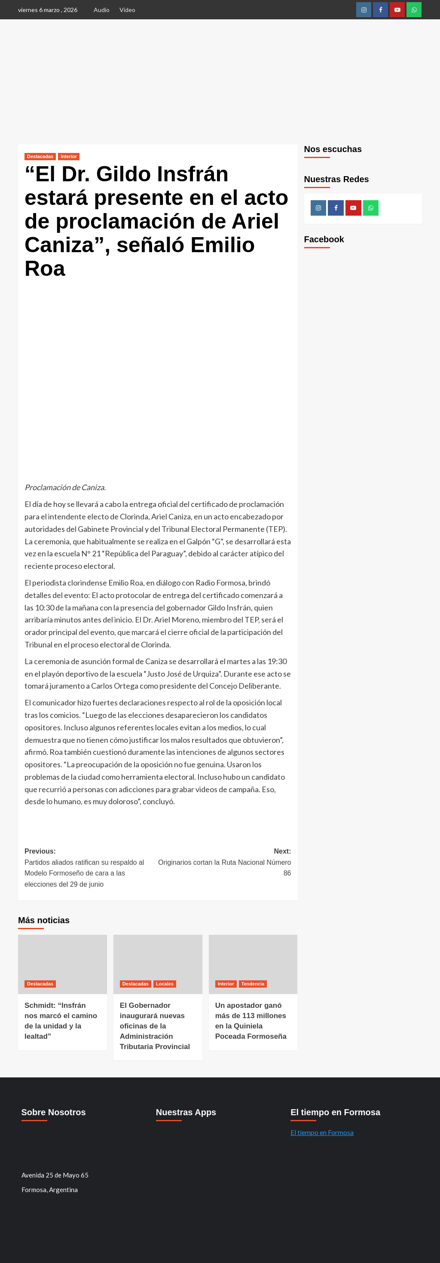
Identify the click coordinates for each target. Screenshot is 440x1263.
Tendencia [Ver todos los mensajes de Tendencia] (253, 983)
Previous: (91, 869)
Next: (224, 863)
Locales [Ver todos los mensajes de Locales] (165, 983)
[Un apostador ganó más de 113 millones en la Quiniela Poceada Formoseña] (253, 964)
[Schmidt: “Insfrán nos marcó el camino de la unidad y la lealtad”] (62, 964)
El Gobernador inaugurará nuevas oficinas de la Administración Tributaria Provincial (155, 1025)
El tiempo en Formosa (322, 1132)
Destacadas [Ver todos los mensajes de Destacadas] (40, 156)
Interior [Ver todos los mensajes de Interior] (69, 156)
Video (127, 9)
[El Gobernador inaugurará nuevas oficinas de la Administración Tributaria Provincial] (157, 964)
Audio (102, 9)
